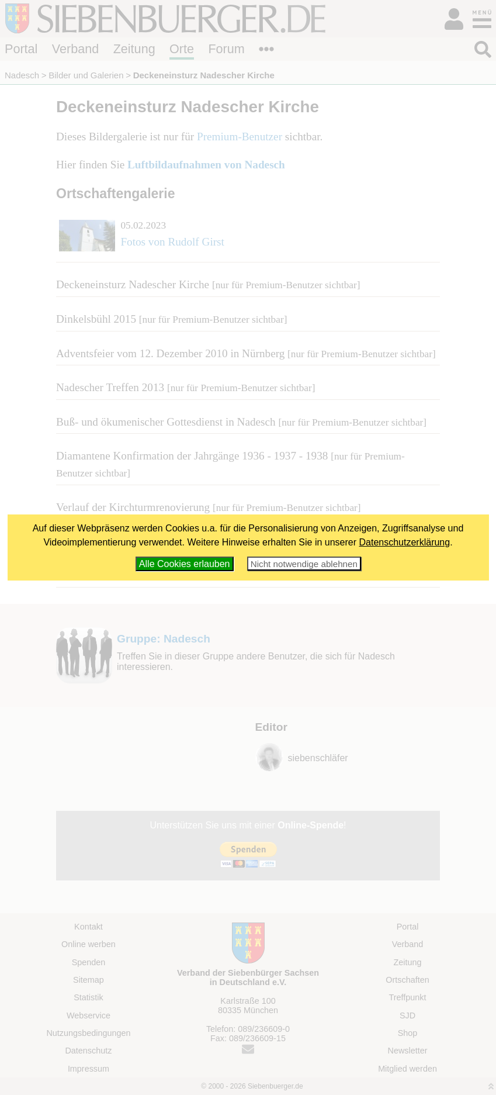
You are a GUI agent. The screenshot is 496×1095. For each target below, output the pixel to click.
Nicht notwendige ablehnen (304, 564)
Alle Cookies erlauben (184, 564)
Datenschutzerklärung (404, 542)
